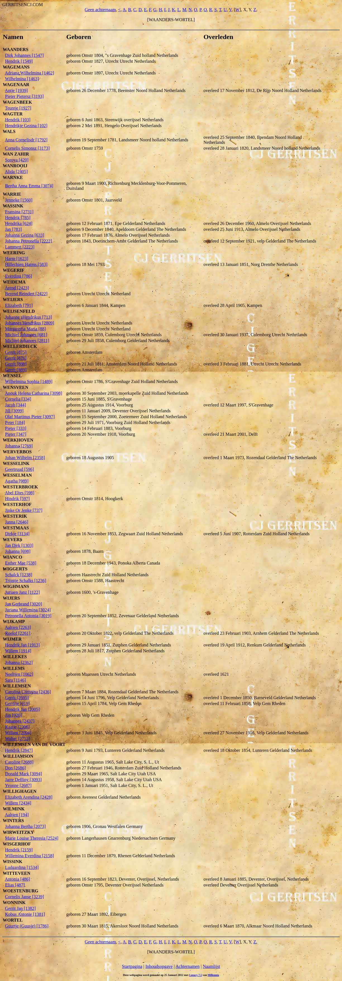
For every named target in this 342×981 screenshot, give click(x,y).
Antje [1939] (16, 90)
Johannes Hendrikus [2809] (29, 323)
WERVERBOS (17, 451)
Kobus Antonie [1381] (25, 914)
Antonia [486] (17, 879)
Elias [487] (15, 885)
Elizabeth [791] (19, 305)
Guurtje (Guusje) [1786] (27, 926)
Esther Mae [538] (20, 563)
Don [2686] (15, 768)
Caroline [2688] (19, 762)
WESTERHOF (17, 504)
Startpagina (132, 966)
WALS (9, 131)
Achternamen (187, 966)
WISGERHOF (17, 844)
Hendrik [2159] (19, 849)
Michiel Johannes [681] (26, 334)
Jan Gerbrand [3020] (23, 604)
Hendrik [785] (17, 217)
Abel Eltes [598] (19, 492)
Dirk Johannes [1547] (24, 55)
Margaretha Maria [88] (25, 328)
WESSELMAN (17, 475)
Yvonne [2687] (18, 785)
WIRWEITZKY (18, 832)
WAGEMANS (16, 67)
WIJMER (12, 639)
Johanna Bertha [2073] (25, 826)
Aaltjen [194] (17, 814)
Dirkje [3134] (17, 533)
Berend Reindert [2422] (26, 293)
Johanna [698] (17, 551)
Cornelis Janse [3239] (24, 896)
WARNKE (13, 177)
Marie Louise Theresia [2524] (31, 838)
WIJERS (11, 598)
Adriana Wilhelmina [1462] (29, 73)
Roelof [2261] (17, 633)
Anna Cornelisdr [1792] (26, 139)
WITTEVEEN (16, 873)
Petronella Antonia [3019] (28, 615)
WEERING (14, 252)
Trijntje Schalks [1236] (25, 580)
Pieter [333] (15, 428)
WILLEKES (15, 656)
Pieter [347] (15, 434)
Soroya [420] (16, 160)
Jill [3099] (14, 410)
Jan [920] (13, 715)
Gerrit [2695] (17, 697)
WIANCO (12, 557)
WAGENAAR (16, 84)
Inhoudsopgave (159, 966)
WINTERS (13, 820)
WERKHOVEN (18, 440)
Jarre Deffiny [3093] (23, 779)
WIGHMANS (16, 586)
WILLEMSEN (17, 686)
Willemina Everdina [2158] (29, 855)
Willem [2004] (18, 732)
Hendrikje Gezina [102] (26, 125)
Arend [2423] (17, 287)
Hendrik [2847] (19, 750)
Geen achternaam (100, 9)
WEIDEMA (14, 282)
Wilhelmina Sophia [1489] (28, 381)
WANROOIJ (15, 165)
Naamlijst (211, 966)
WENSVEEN (15, 387)
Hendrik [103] (17, 119)
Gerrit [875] (16, 352)
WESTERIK (15, 516)
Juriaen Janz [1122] (22, 592)
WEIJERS (13, 299)
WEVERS (12, 539)
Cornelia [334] (18, 399)
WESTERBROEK (20, 487)
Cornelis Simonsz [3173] (27, 148)
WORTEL (13, 920)
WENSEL (12, 375)
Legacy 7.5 (195, 975)
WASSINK (13, 206)
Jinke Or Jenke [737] (23, 510)
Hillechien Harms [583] (26, 264)
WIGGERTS (15, 568)
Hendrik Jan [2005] (22, 709)
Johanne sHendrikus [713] (28, 317)
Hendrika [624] (18, 223)
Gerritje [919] (17, 703)
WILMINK (14, 808)
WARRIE (12, 194)
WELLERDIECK (20, 346)
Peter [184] (15, 422)
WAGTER (13, 114)
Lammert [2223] (19, 246)
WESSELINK (16, 463)
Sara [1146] (15, 680)
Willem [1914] (18, 650)
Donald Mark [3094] (23, 773)
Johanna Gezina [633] (24, 235)
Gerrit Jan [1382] (20, 908)
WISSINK (12, 861)
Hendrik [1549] (19, 61)
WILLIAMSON (18, 756)
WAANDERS (15, 49)
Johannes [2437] (19, 721)
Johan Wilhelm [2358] (25, 457)
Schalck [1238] (18, 574)
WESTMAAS (16, 527)
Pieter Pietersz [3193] (24, 96)
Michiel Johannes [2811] (27, 340)
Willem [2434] (18, 803)
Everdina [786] (18, 276)
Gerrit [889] (16, 369)
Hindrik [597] (17, 498)
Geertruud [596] (19, 469)
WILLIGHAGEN (20, 791)
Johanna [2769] (19, 446)
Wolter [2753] (17, 738)
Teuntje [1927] (18, 108)
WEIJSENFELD (19, 311)
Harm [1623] (16, 258)
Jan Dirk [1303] (19, 545)
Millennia (213, 975)
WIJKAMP (14, 621)
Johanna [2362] (19, 662)
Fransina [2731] (19, 211)
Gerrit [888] (16, 364)
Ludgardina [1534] (21, 867)
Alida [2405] (16, 171)
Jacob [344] (15, 405)
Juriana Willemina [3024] (27, 609)
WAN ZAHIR (16, 154)
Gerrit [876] (16, 358)
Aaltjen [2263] (18, 627)
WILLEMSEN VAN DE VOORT (34, 744)
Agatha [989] (16, 481)
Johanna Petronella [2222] (28, 241)
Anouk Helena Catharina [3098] (33, 393)
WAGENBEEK (17, 102)
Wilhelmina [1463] (22, 78)
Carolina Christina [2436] (28, 691)
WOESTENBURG (20, 890)
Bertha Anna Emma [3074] (29, 185)
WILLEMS (14, 668)
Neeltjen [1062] (19, 674)
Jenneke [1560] (18, 200)
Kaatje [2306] (17, 727)
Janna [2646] (16, 522)
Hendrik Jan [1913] (22, 645)
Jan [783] (13, 229)
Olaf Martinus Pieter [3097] (30, 416)
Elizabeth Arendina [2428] (28, 797)
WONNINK (14, 902)
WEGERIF (13, 270)
